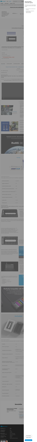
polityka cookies (28, 437)
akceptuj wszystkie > (28, 440)
